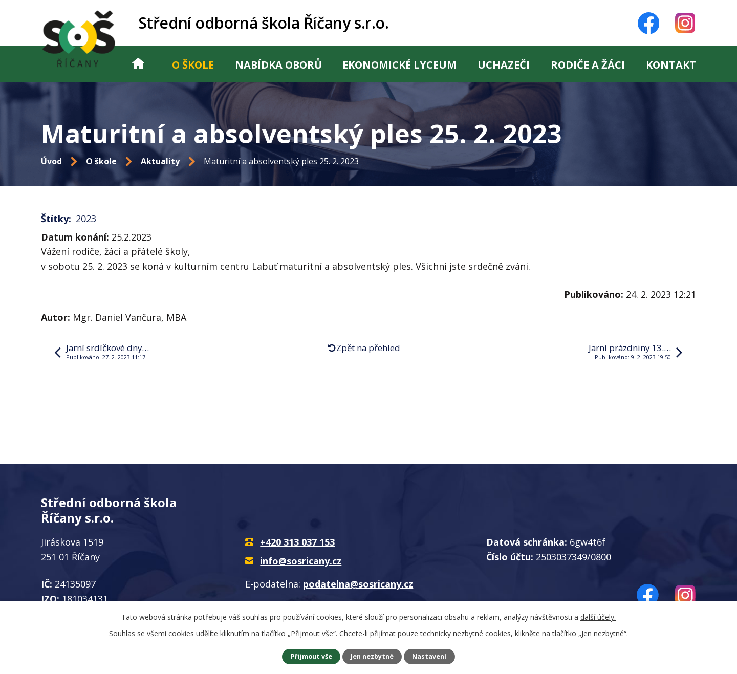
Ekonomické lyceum (399, 65)
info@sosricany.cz (300, 561)
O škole (193, 65)
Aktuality (160, 161)
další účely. (598, 617)
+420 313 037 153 (297, 542)
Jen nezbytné (372, 656)
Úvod (138, 64)
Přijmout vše (311, 656)
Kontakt (671, 65)
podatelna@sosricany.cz (358, 584)
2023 (86, 218)
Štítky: (56, 218)
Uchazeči (504, 65)
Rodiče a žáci (588, 65)
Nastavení (429, 656)
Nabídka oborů (278, 65)
